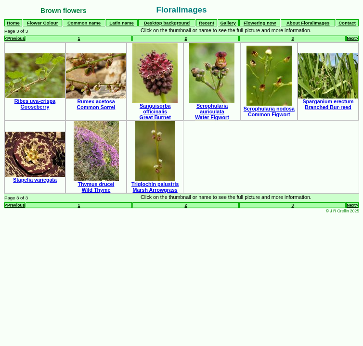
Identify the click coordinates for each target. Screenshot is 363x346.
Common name (84, 22)
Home (13, 22)
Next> (352, 38)
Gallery (228, 22)
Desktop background (167, 22)
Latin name (121, 22)
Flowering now (260, 22)
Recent (206, 22)
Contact (347, 22)
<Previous (15, 38)
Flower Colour (42, 22)
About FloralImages (308, 22)
